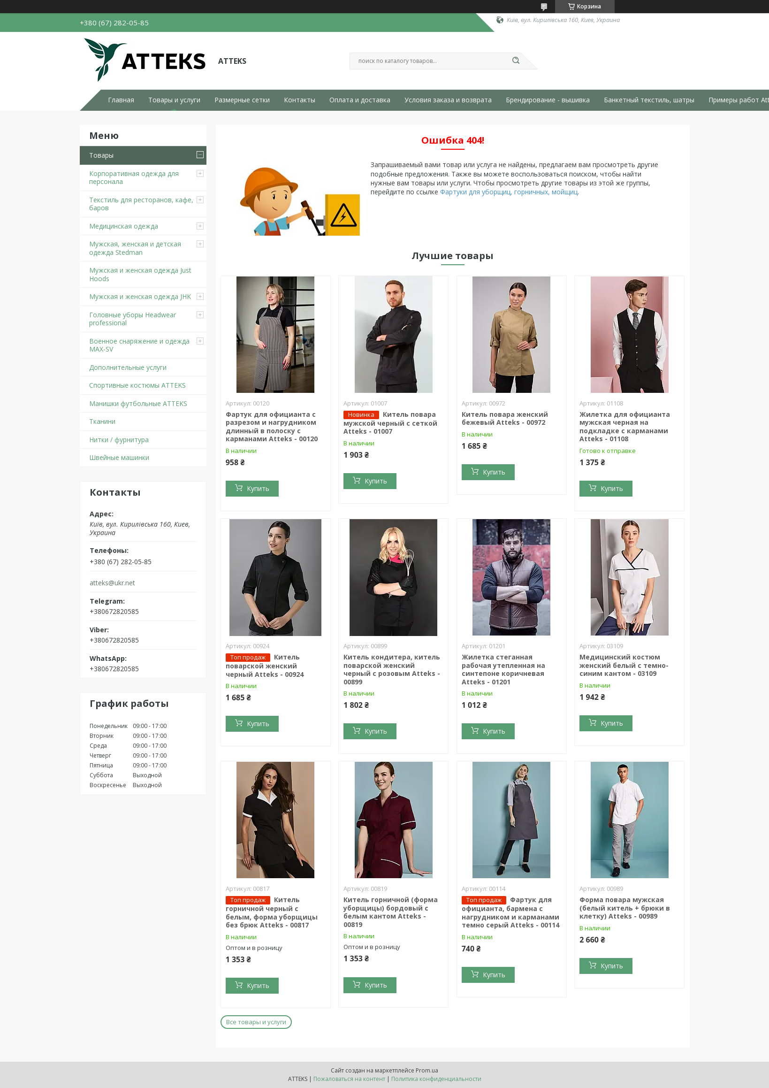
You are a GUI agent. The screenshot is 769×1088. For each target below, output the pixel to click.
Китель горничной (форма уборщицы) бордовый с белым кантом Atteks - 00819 (390, 912)
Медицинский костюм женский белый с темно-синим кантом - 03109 (624, 665)
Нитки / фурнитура (119, 439)
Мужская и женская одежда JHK (140, 296)
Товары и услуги (174, 100)
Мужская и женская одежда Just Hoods (140, 274)
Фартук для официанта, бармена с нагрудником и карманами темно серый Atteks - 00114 (510, 912)
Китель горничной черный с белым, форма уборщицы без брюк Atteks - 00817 (272, 912)
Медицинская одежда (123, 226)
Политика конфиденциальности (436, 1079)
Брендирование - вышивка (548, 100)
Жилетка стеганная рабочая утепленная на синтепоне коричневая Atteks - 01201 (503, 669)
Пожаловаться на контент (349, 1079)
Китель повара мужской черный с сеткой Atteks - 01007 (390, 423)
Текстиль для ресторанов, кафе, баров (141, 204)
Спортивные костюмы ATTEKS (137, 385)
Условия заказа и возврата (448, 100)
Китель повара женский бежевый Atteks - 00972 (505, 418)
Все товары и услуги (256, 1022)
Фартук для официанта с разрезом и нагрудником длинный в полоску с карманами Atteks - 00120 (272, 427)
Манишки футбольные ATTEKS (138, 403)
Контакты (299, 100)
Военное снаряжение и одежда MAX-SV (139, 345)
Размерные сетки (242, 100)
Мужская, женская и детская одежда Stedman (135, 248)
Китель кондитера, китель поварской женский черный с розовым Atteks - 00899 (391, 669)
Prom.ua (427, 1070)
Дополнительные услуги (128, 367)
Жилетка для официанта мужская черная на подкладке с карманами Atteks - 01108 (624, 427)
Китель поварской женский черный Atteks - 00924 (265, 665)
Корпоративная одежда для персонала (134, 177)
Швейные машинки (119, 457)
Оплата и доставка (359, 100)
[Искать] (516, 61)
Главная (121, 100)
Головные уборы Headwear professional (132, 319)
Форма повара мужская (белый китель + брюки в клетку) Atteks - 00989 (624, 907)
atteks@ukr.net (112, 583)
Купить (258, 488)
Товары (101, 155)
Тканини (102, 421)
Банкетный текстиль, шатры (649, 100)
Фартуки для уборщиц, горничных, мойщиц (509, 191)
